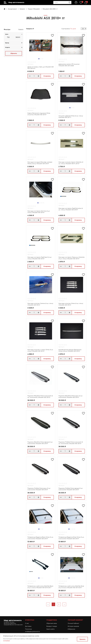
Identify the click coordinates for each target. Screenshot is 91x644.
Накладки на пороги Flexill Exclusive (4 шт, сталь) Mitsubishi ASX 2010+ (71, 209)
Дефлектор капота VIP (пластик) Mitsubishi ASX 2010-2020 (69, 64)
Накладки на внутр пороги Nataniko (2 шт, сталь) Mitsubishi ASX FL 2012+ (71, 162)
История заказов (73, 626)
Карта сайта (50, 629)
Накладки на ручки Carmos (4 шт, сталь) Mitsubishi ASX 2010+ (40, 304)
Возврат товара (51, 626)
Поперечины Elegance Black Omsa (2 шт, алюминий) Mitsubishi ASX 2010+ (40, 537)
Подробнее (6, 640)
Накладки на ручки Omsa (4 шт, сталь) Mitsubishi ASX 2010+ (71, 304)
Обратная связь (51, 623)
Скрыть (20, 29)
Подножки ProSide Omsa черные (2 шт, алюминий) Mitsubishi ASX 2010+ (71, 488)
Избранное (71, 629)
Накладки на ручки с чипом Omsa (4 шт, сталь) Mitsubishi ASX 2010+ (40, 350)
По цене (73, 29)
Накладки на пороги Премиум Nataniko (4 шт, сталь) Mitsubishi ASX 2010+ (72, 257)
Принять (82, 639)
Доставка (28, 626)
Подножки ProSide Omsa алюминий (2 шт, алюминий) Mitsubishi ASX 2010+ (71, 442)
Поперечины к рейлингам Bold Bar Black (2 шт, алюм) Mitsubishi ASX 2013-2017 (40, 586)
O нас (27, 623)
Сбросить (13, 53)
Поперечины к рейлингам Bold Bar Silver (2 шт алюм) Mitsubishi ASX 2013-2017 (71, 586)
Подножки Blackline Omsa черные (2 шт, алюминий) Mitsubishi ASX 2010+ (40, 442)
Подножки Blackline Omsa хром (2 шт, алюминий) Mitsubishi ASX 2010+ (71, 396)
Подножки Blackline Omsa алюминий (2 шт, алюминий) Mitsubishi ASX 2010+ (40, 396)
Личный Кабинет (73, 623)
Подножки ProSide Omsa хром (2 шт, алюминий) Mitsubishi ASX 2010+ (39, 488)
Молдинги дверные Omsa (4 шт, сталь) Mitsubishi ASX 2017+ (71, 116)
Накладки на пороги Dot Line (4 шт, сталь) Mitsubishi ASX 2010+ (38, 211)
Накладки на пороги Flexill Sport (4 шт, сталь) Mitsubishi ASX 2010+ (39, 257)
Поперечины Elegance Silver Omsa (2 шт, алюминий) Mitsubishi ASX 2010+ (71, 537)
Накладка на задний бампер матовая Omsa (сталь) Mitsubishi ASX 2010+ (39, 162)
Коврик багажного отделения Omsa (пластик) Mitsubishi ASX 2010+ (38, 113)
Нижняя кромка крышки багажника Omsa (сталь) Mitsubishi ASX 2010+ (70, 350)
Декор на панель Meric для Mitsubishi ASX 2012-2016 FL (40, 67)
